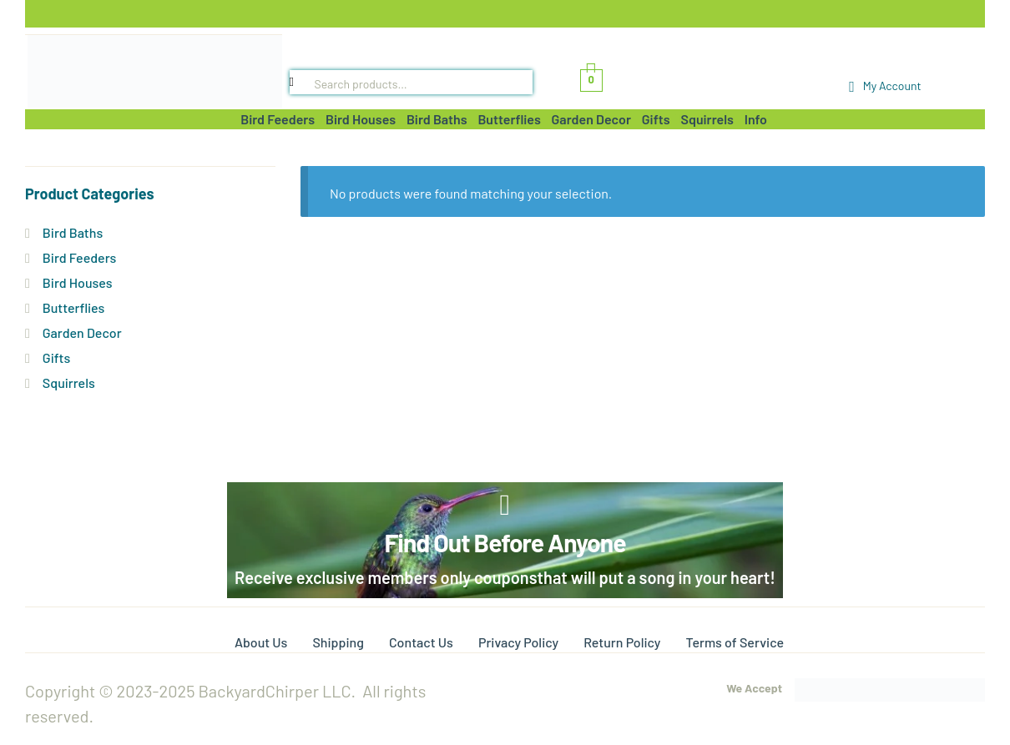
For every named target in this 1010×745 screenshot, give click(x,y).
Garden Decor (82, 332)
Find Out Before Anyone (504, 542)
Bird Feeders (79, 257)
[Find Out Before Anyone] (505, 505)
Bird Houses (78, 282)
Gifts (56, 357)
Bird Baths (73, 232)
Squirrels (69, 382)
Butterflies (74, 307)
